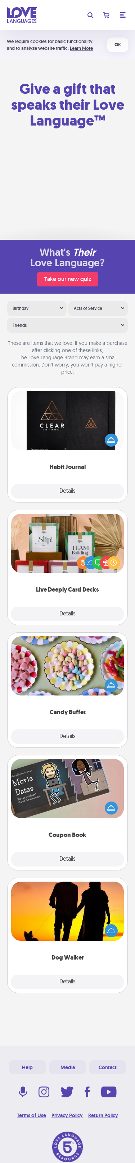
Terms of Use (31, 1115)
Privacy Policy (67, 1115)
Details (67, 491)
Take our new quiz (67, 279)
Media (67, 1067)
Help (27, 1067)
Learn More (81, 48)
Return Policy (103, 1115)
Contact (108, 1067)
